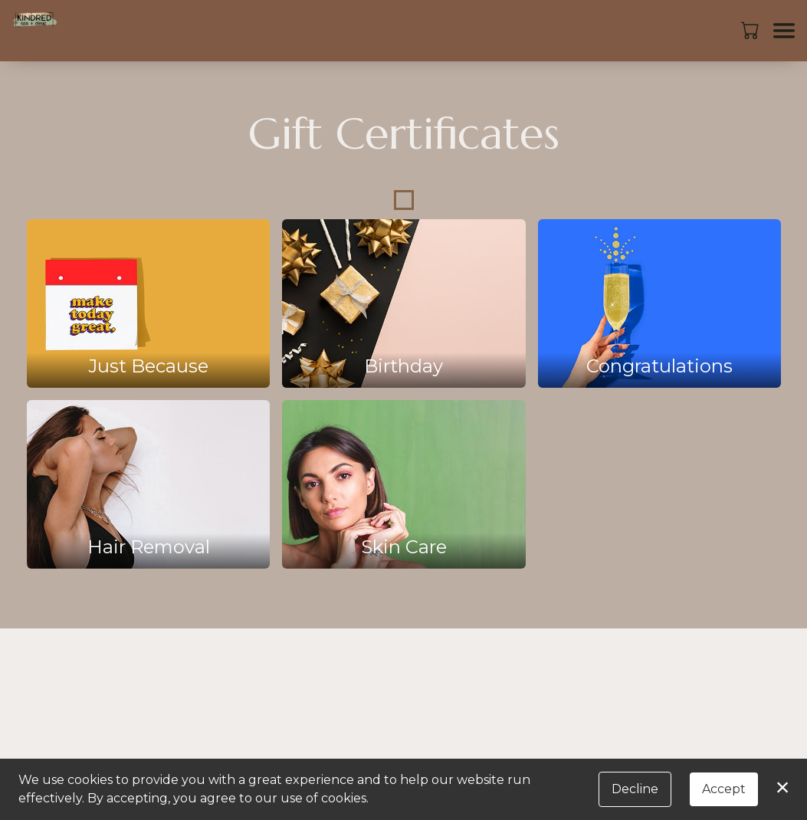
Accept (724, 789)
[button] (751, 30)
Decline (635, 789)
